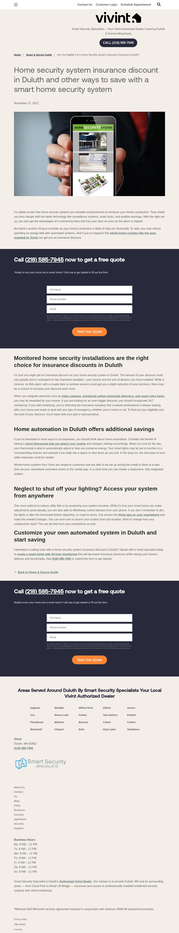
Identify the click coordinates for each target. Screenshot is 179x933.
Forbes (83, 715)
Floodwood (36, 722)
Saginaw (35, 707)
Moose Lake (62, 715)
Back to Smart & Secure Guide (36, 572)
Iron (32, 715)
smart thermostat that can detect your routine (55, 443)
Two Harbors (110, 715)
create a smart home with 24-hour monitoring (47, 554)
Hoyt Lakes (109, 729)
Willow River (86, 707)
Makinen (59, 722)
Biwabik (59, 707)
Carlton (131, 722)
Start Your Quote (89, 331)
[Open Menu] (15, 5)
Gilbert (107, 707)
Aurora (131, 707)
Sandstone (133, 729)
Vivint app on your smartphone (138, 514)
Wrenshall (36, 729)
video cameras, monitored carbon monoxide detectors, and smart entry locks (113, 396)
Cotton (107, 722)
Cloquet (59, 729)
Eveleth (131, 715)
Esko (81, 729)
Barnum (83, 722)
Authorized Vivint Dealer (75, 881)
